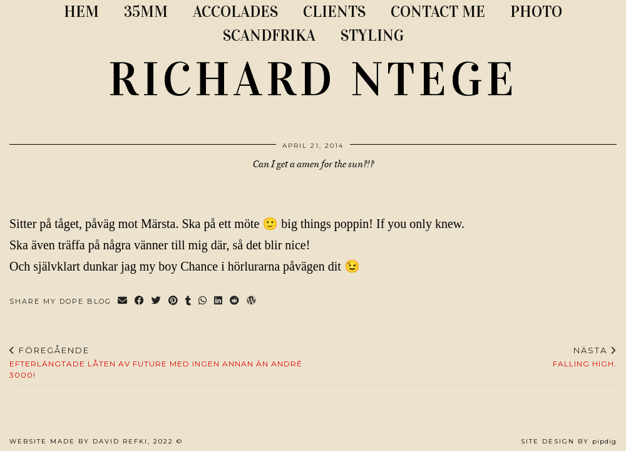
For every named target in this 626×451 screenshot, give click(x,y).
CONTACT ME (438, 11)
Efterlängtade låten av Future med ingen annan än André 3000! (161, 362)
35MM (146, 11)
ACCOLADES (235, 11)
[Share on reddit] (235, 302)
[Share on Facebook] (139, 302)
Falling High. (585, 357)
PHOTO (536, 11)
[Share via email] (123, 302)
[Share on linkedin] (219, 302)
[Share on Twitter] (156, 302)
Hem (81, 11)
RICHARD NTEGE (313, 79)
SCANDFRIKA (269, 35)
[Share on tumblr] (188, 302)
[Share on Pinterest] (173, 302)
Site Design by (569, 441)
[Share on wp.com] (252, 302)
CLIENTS (334, 11)
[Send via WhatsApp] (203, 302)
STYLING (372, 35)
